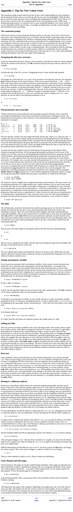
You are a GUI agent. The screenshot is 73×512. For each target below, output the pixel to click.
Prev (2, 4)
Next (70, 4)
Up (36, 507)
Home (36, 510)
